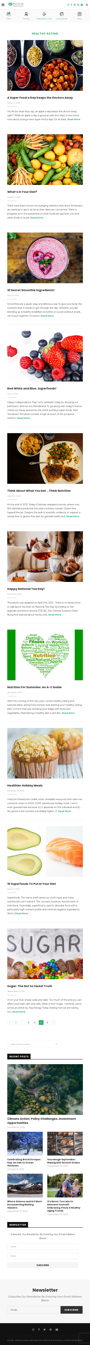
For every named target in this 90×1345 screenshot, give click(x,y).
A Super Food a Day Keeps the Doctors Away (40, 98)
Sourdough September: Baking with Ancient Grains (63, 1161)
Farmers (26, 16)
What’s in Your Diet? (22, 192)
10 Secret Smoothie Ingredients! (31, 290)
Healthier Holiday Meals (25, 785)
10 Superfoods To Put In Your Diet (31, 884)
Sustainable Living (44, 16)
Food (8, 16)
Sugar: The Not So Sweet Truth (29, 986)
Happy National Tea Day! (26, 589)
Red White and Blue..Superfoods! (31, 388)
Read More (73, 119)
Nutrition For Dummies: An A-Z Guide (34, 687)
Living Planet (61, 16)
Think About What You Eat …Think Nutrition (39, 491)
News (79, 16)
